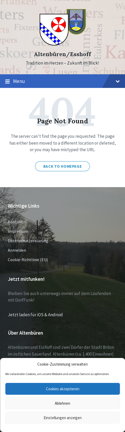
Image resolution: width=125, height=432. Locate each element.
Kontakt (15, 221)
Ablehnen (62, 403)
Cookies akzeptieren (62, 388)
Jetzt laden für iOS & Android (35, 315)
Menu (62, 81)
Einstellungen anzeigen (63, 417)
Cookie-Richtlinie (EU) (28, 259)
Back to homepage (62, 166)
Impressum (18, 231)
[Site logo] (62, 45)
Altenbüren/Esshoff (62, 54)
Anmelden (17, 250)
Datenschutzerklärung (28, 240)
